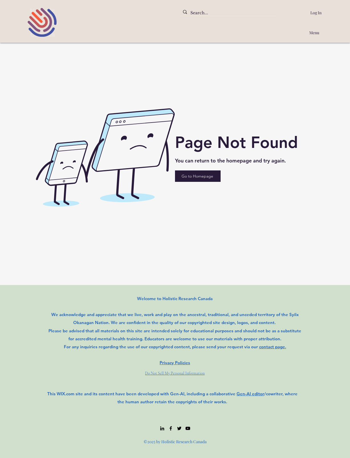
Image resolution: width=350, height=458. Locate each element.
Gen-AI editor (250, 393)
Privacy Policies (175, 362)
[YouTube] (188, 428)
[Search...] (227, 13)
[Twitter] (179, 428)
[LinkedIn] (162, 428)
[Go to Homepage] (198, 176)
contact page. (272, 346)
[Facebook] (171, 428)
